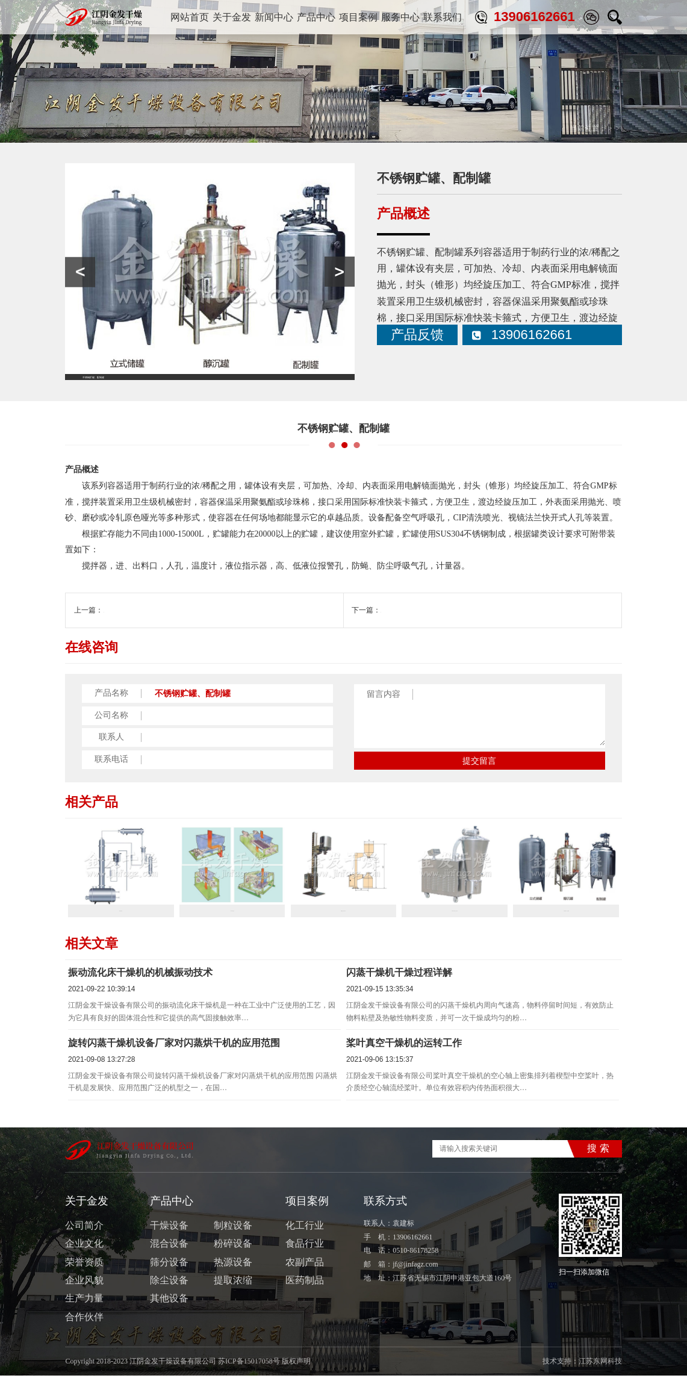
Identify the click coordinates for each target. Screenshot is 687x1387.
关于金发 (232, 17)
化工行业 (304, 1237)
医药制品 (304, 1291)
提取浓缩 (233, 1291)
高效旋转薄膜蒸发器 (413, 610)
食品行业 (304, 1255)
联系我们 (442, 17)
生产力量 (84, 1309)
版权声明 (296, 1372)
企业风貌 (84, 1291)
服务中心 (400, 17)
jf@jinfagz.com (415, 1275)
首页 (541, 128)
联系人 (111, 737)
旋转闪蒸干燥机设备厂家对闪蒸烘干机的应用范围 (174, 1054)
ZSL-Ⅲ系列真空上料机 (139, 610)
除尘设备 (169, 1291)
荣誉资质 (84, 1273)
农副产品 (304, 1273)
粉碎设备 (233, 1255)
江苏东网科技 (600, 1372)
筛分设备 (169, 1273)
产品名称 (111, 693)
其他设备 (607, 128)
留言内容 (383, 694)
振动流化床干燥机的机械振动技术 (140, 984)
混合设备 (169, 1255)
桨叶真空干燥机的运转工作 (404, 1054)
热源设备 (233, 1273)
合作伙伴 (84, 1328)
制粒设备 (233, 1237)
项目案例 (358, 17)
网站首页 (189, 17)
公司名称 (111, 715)
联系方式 (385, 1212)
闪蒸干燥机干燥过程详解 (399, 984)
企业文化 (84, 1255)
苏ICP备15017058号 (249, 1372)
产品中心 (316, 17)
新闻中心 (274, 17)
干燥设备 (169, 1237)
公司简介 (84, 1237)
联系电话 (111, 759)
